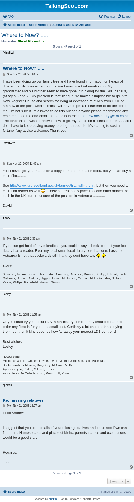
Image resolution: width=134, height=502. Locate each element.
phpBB (53, 499)
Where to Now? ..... (24, 35)
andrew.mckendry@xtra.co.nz (105, 116)
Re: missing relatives (23, 400)
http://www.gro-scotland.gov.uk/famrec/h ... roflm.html (51, 185)
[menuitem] (8, 16)
